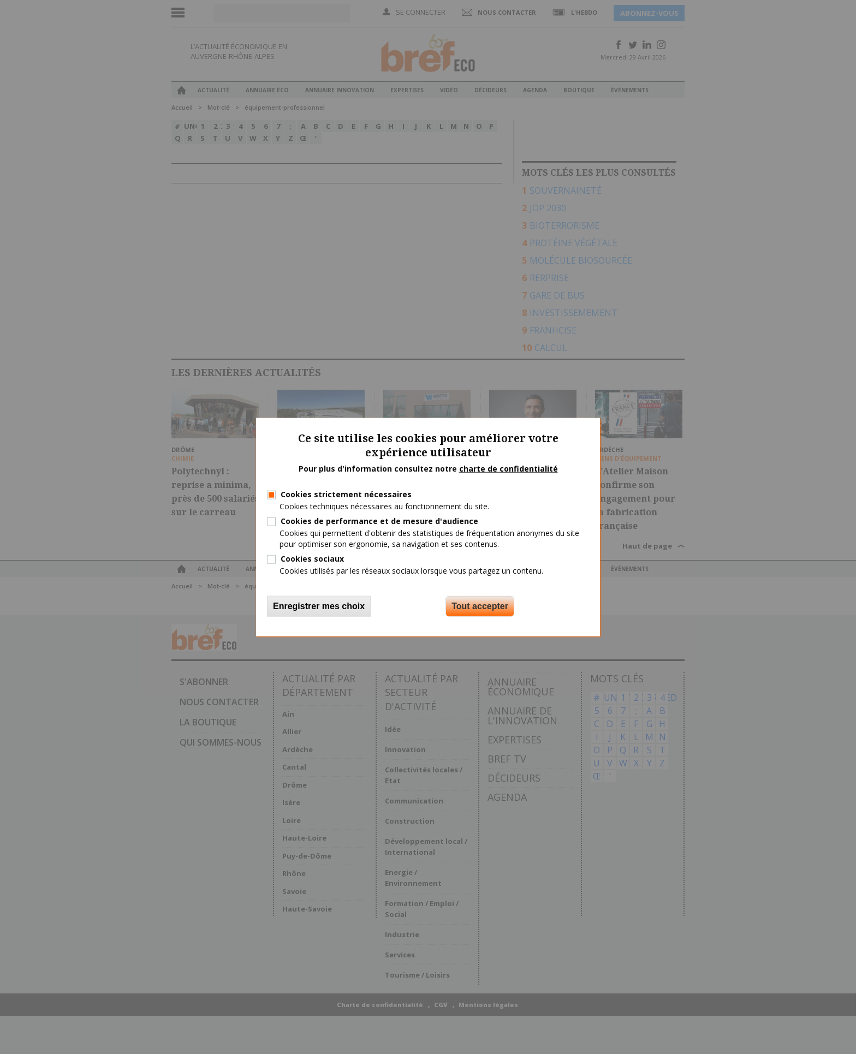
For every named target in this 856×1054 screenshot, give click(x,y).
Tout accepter (479, 606)
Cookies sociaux (312, 558)
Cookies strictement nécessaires (346, 494)
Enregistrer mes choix (319, 606)
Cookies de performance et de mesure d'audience (379, 521)
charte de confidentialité (508, 468)
